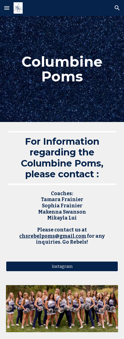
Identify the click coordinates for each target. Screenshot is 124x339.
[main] (62, 69)
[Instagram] (62, 266)
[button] (7, 8)
